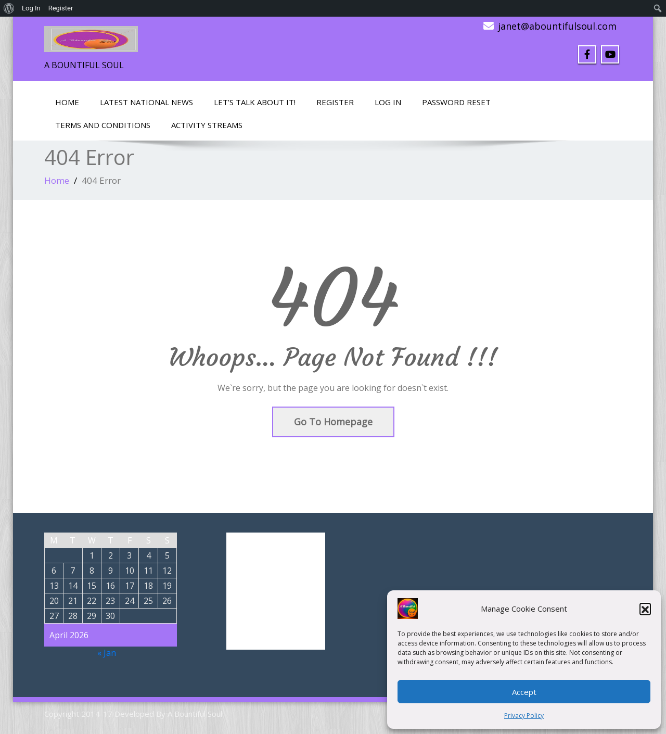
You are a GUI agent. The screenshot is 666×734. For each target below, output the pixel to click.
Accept (524, 692)
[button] (645, 608)
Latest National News (146, 102)
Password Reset (456, 102)
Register (335, 102)
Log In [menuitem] (31, 8)
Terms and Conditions (102, 125)
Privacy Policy (524, 715)
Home (67, 102)
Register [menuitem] (60, 8)
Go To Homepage (333, 421)
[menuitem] (9, 8)
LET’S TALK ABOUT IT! (255, 102)
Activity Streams (206, 125)
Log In (388, 102)
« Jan (106, 653)
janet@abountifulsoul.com (557, 26)
